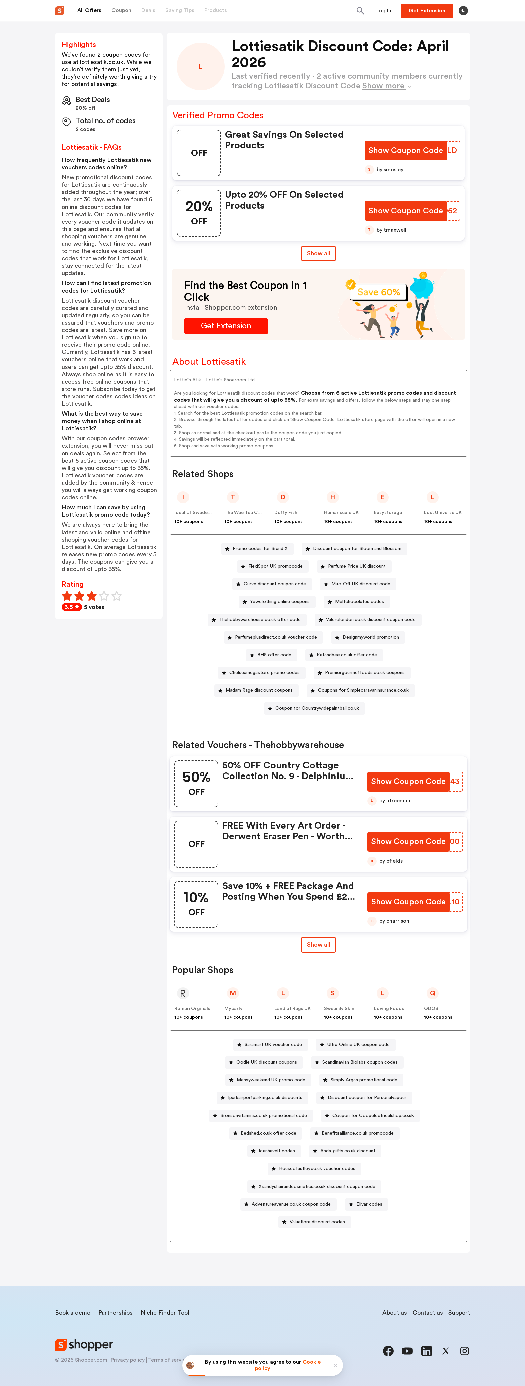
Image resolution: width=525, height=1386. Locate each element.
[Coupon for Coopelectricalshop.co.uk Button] (370, 1116)
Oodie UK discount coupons (266, 1062)
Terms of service (168, 1360)
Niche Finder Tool (165, 1313)
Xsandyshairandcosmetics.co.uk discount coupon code (317, 1186)
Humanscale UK (341, 512)
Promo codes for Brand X (260, 548)
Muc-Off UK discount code (360, 584)
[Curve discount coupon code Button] (272, 584)
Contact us (427, 1313)
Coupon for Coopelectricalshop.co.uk (373, 1115)
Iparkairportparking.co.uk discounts (265, 1097)
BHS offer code (274, 655)
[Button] (384, 11)
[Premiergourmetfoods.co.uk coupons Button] (362, 673)
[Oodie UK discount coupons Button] (264, 1062)
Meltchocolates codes (359, 601)
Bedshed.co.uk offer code (268, 1133)
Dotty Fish (285, 512)
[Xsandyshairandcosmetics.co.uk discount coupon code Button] (314, 1186)
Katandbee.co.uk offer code (347, 655)
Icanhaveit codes (277, 1151)
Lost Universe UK (443, 512)
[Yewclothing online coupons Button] (277, 602)
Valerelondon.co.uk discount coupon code (371, 619)
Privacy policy (128, 1360)
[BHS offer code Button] (271, 655)
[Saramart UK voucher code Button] (270, 1045)
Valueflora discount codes (317, 1222)
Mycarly (233, 1008)
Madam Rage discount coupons (259, 690)
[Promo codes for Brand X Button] (257, 549)
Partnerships (115, 1313)
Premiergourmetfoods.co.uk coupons (365, 672)
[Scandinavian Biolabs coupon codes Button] (357, 1062)
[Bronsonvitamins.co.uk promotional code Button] (261, 1116)
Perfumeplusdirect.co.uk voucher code (276, 637)
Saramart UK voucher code (273, 1044)
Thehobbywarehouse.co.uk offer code (260, 619)
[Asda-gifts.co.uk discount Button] (345, 1151)
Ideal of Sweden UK (196, 512)
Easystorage (388, 512)
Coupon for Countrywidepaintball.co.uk (317, 708)
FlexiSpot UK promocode (275, 566)
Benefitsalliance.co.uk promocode (358, 1133)
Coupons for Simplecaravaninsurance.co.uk (363, 690)
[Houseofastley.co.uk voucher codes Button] (314, 1169)
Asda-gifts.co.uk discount (347, 1151)
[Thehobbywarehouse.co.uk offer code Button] (257, 620)
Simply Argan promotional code (364, 1080)
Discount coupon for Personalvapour (367, 1097)
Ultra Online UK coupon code (358, 1044)
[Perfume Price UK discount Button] (354, 566)
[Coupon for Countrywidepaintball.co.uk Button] (314, 708)
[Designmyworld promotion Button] (368, 637)
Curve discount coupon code (275, 584)
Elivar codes (369, 1204)
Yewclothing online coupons (280, 601)
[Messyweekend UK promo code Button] (268, 1080)
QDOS (431, 1008)
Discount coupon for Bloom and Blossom (357, 548)
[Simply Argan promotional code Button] (361, 1080)
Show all (318, 945)
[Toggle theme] (463, 11)
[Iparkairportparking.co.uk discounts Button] (262, 1098)
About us (394, 1313)
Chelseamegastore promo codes (264, 672)
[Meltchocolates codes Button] (357, 602)
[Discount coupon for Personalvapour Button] (364, 1098)
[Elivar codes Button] (366, 1204)
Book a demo (72, 1313)
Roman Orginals (192, 1008)
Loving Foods (389, 1008)
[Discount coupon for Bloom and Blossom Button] (354, 549)
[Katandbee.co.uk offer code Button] (344, 655)
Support (459, 1313)
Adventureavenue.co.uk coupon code (291, 1204)
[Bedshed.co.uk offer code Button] (265, 1133)
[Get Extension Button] (226, 326)
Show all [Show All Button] (318, 253)
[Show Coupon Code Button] (406, 151)
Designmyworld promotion (371, 637)
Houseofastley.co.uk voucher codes (317, 1168)
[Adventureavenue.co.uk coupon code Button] (288, 1204)
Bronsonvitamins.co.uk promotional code (263, 1115)
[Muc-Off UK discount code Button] (358, 584)
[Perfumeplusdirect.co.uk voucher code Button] (273, 637)
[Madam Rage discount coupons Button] (256, 690)
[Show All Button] (318, 944)
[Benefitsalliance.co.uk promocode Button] (355, 1133)
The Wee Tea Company (250, 512)
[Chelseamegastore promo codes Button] (262, 673)
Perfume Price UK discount (357, 566)
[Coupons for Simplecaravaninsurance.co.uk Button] (361, 690)
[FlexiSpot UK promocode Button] (273, 566)
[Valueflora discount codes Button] (314, 1222)
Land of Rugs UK (292, 1008)
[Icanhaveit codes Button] (274, 1151)
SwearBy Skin (339, 1008)
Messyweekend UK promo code (271, 1080)
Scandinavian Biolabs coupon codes (360, 1062)
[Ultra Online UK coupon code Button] (356, 1045)
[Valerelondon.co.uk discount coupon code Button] (368, 620)
